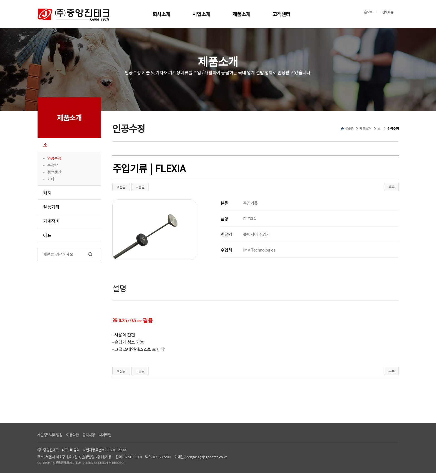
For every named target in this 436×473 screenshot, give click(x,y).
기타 (50, 179)
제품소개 (241, 14)
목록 (391, 186)
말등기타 (51, 206)
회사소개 (161, 14)
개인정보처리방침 (49, 434)
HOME (349, 128)
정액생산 (54, 172)
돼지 (47, 192)
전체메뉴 (387, 11)
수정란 (52, 165)
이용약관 (72, 434)
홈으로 (368, 11)
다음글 (140, 186)
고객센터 (281, 14)
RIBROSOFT (119, 462)
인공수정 (54, 158)
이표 (47, 235)
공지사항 (88, 434)
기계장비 (51, 221)
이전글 (121, 186)
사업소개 (201, 14)
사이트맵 (105, 434)
